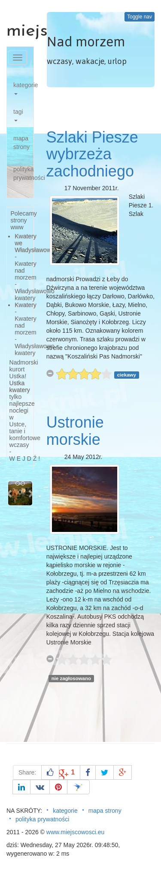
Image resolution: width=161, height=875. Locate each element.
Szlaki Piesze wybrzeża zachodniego (92, 154)
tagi (18, 115)
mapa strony (21, 142)
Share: (27, 772)
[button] (10, 493)
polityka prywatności (23, 173)
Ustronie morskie (75, 430)
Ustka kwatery (19, 386)
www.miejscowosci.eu (75, 832)
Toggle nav (139, 17)
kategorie (23, 88)
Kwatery (25, 304)
